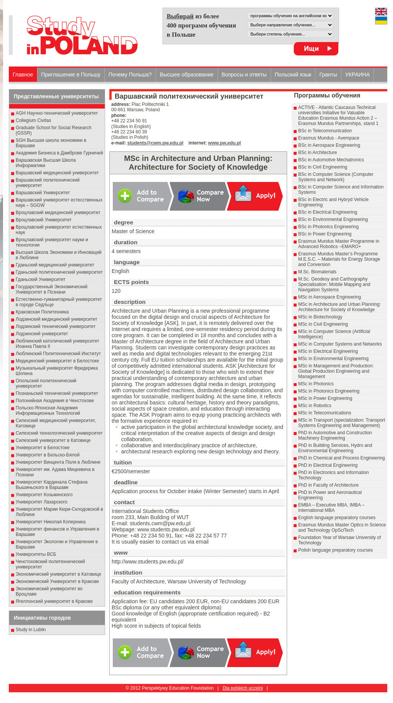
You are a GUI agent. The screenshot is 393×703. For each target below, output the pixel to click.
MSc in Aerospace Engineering (329, 297)
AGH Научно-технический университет (57, 113)
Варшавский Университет (43, 192)
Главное (23, 74)
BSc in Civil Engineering (322, 167)
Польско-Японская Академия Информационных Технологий (48, 410)
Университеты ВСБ (36, 554)
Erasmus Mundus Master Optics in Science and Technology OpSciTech (342, 527)
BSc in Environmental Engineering (333, 219)
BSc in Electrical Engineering (327, 212)
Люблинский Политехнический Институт (58, 353)
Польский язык (293, 74)
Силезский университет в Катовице (53, 440)
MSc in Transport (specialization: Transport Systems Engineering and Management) (341, 422)
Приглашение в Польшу (71, 74)
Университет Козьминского (44, 494)
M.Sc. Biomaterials (317, 271)
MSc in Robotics (314, 405)
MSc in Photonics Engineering (328, 391)
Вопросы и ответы (244, 74)
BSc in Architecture (317, 152)
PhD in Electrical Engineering (327, 465)
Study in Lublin (31, 629)
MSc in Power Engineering (325, 398)
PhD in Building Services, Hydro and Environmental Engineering (335, 448)
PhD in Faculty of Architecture (328, 485)
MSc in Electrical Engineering (328, 351)
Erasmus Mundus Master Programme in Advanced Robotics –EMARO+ (338, 244)
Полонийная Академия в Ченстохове (55, 400)
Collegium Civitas (33, 120)
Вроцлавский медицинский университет (58, 212)
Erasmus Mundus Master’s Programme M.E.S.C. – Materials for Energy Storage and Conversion (339, 259)
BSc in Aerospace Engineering (329, 145)
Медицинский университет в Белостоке (57, 361)
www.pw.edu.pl (224, 143)
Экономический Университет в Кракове (57, 581)
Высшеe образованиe (187, 74)
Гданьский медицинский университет (55, 265)
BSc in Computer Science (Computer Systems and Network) (336, 177)
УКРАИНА (357, 74)
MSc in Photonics (316, 383)
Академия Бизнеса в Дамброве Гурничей (59, 153)
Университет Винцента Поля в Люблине (58, 462)
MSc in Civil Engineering (323, 324)
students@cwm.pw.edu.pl (155, 143)
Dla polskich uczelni (242, 688)
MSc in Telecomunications (324, 413)
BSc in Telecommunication (325, 130)
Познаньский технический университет (57, 393)
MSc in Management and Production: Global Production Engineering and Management (336, 371)
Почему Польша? (130, 74)
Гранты (328, 74)
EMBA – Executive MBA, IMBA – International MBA (331, 507)
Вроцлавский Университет (43, 219)
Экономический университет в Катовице (58, 574)
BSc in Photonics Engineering (328, 226)
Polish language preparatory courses (335, 550)
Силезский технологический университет (59, 433)
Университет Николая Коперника (51, 521)
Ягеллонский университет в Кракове (54, 601)
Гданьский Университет (40, 279)
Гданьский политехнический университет (59, 272)
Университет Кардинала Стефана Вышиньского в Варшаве (52, 484)
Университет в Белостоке (43, 447)
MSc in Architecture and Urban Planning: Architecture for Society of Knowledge (339, 307)
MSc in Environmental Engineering (333, 358)
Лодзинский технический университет (56, 326)
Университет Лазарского (41, 502)
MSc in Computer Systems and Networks (340, 344)
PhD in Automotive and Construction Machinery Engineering (335, 435)
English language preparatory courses (336, 517)
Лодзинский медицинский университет (56, 319)
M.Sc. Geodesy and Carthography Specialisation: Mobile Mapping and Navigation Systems (334, 284)
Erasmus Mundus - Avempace (328, 138)
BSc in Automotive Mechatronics (331, 159)
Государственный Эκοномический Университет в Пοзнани (52, 289)
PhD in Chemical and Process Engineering (341, 458)
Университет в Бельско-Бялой (48, 455)
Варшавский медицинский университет (57, 172)
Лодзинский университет (42, 333)
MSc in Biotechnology (320, 317)
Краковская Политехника (42, 312)
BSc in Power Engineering (324, 234)
